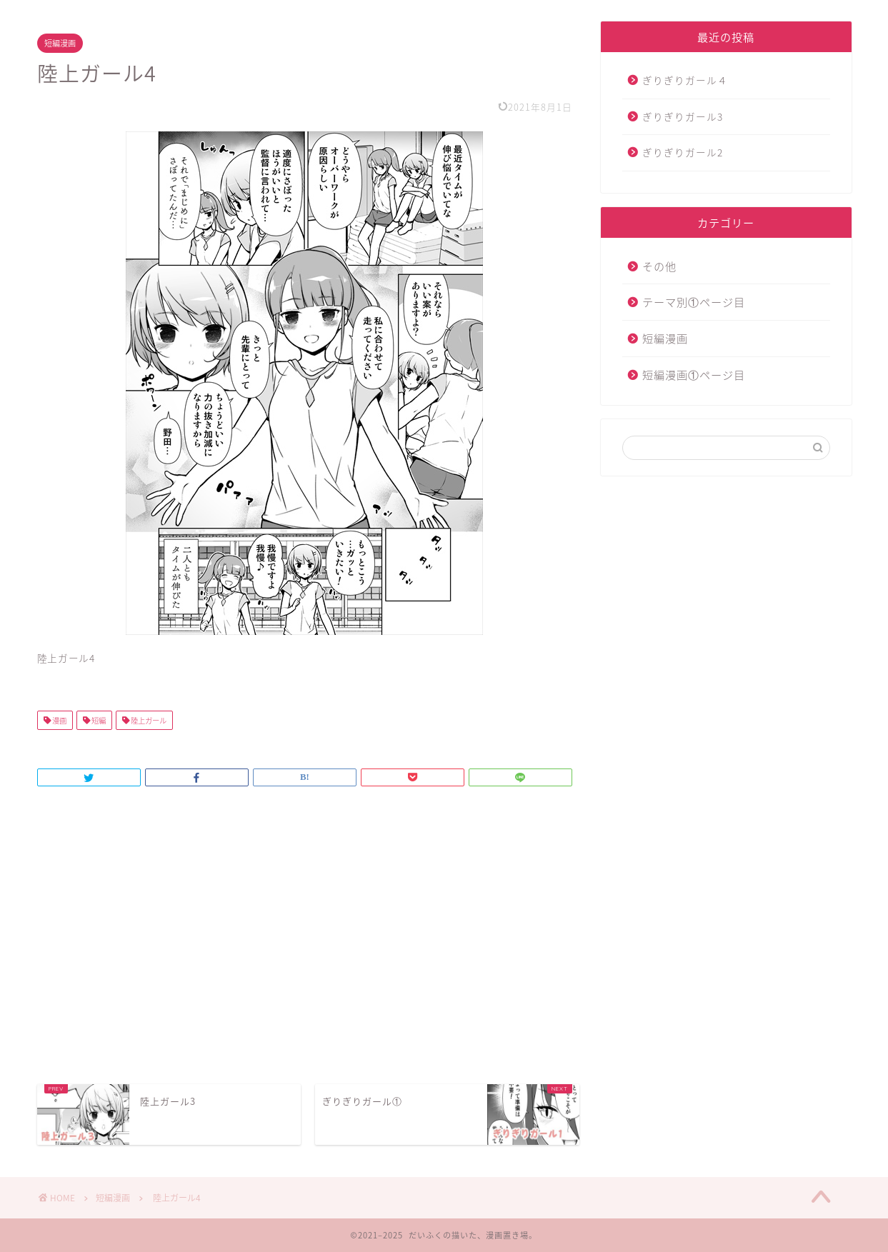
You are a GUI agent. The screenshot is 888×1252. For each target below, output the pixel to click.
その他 (659, 266)
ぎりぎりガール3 (682, 116)
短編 (98, 720)
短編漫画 (60, 43)
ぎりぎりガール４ (685, 80)
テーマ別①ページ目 (693, 302)
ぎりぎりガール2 (682, 152)
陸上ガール (147, 720)
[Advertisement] (308, 956)
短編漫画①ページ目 (693, 374)
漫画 (58, 720)
